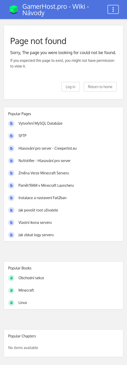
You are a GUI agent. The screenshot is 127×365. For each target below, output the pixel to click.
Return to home (100, 86)
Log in (70, 86)
